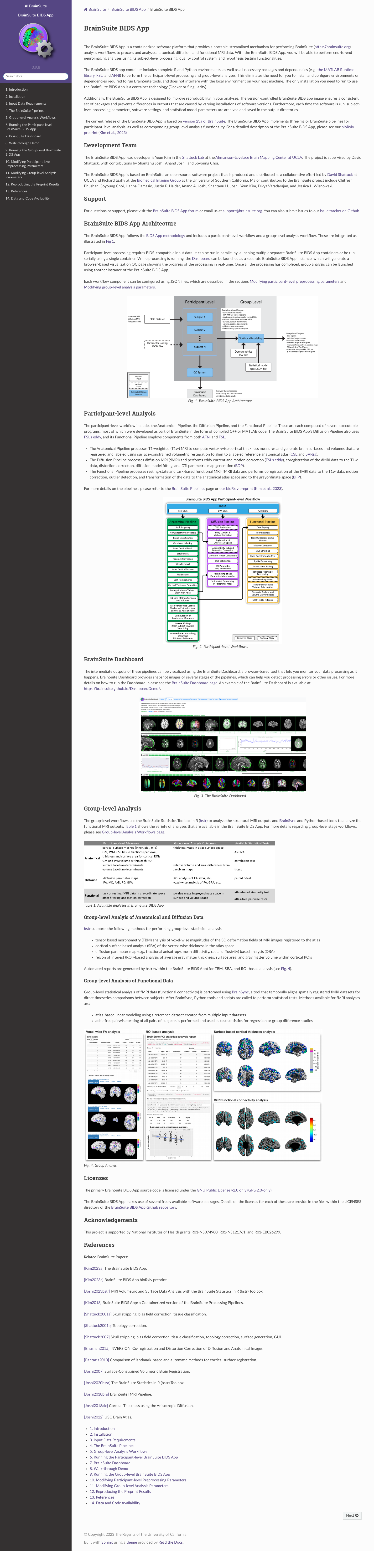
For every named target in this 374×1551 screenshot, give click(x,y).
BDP (239, 466)
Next (352, 1515)
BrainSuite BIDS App (35, 38)
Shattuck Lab (193, 157)
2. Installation (15, 96)
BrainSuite (37, 6)
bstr (203, 821)
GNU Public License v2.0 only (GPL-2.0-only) (234, 1190)
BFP (296, 477)
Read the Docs (171, 1542)
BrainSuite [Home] (97, 9)
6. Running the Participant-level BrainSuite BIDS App (28, 127)
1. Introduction (16, 89)
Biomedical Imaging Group (159, 180)
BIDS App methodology (165, 236)
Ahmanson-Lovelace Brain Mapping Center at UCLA (258, 157)
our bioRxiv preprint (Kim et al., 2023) (250, 489)
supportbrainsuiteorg (242, 211)
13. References (16, 191)
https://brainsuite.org (332, 47)
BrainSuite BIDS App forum (175, 211)
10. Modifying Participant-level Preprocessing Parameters (27, 164)
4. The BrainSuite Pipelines (24, 111)
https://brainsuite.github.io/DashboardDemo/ (122, 689)
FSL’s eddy (92, 437)
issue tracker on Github (339, 211)
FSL (99, 75)
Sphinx (107, 1542)
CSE (294, 454)
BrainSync (287, 821)
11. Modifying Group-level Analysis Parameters (30, 175)
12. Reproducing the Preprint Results (32, 184)
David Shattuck (340, 175)
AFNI (115, 75)
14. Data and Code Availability (27, 198)
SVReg (311, 454)
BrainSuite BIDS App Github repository (143, 1207)
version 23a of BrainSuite (204, 121)
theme (131, 1542)
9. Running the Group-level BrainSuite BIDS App (33, 152)
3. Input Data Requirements (25, 103)
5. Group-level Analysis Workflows (30, 117)
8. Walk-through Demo (22, 143)
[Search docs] (35, 76)
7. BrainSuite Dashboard (23, 136)
